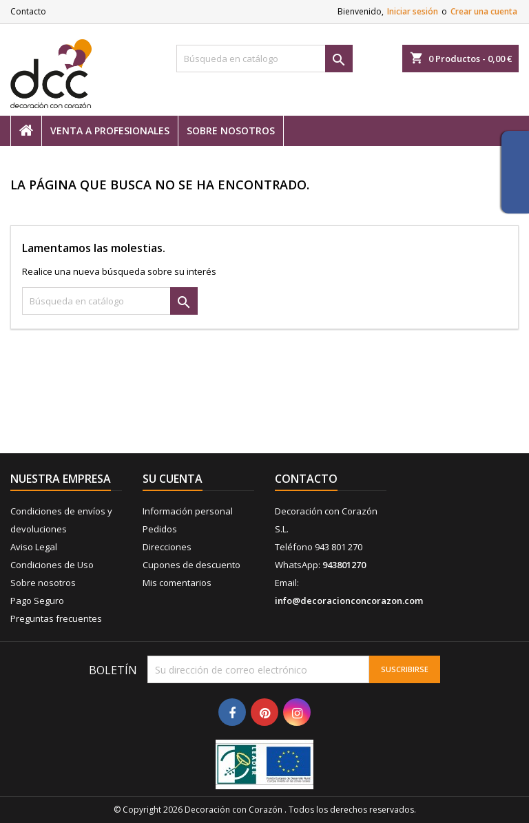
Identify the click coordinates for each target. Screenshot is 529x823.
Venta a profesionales (109, 130)
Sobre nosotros (231, 130)
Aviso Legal (33, 547)
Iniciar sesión (412, 11)
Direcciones (167, 547)
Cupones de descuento (191, 565)
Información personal (188, 511)
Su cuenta (173, 478)
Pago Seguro (37, 600)
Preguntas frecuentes (56, 618)
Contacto (28, 11)
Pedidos (160, 529)
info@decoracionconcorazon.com (349, 600)
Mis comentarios (177, 582)
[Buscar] (264, 58)
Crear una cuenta (483, 11)
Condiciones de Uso (52, 565)
